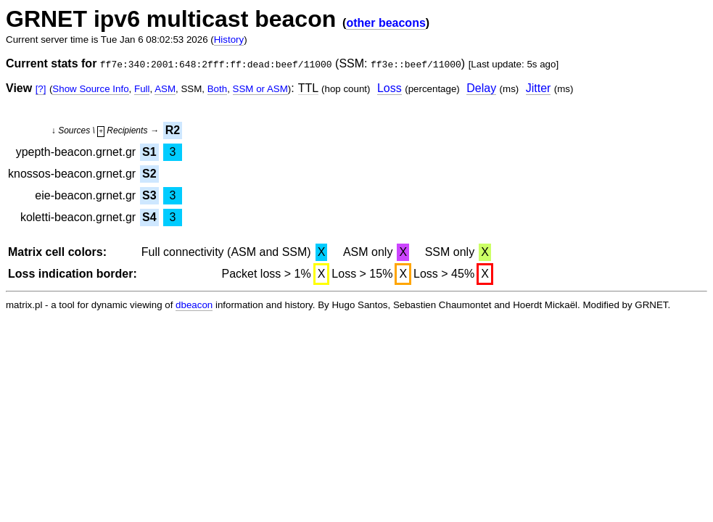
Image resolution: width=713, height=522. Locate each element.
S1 (149, 152)
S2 (149, 173)
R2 (172, 130)
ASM (165, 88)
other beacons (385, 23)
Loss (389, 88)
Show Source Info (90, 88)
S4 (149, 217)
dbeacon (194, 304)
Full (141, 88)
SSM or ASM (260, 88)
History (229, 39)
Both (217, 88)
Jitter (538, 88)
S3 (149, 195)
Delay (481, 88)
